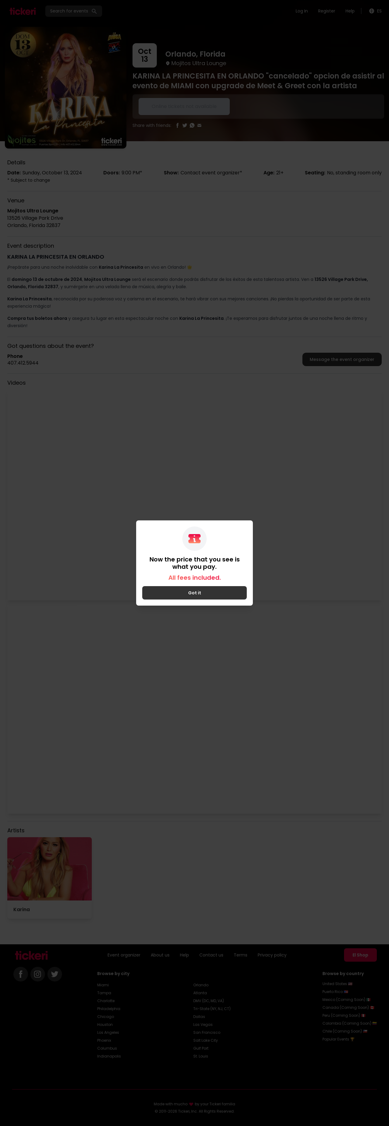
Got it (194, 593)
